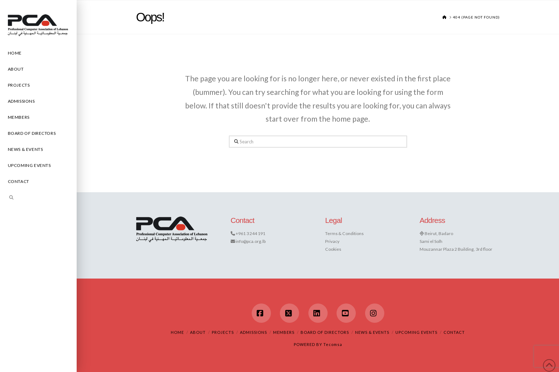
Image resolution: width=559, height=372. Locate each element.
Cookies (333, 249)
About (198, 332)
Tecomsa (332, 344)
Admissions (253, 332)
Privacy (332, 241)
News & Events (372, 332)
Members (283, 332)
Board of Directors (325, 332)
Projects (223, 332)
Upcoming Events (416, 332)
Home (177, 332)
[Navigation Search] (38, 198)
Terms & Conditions (344, 233)
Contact (454, 332)
